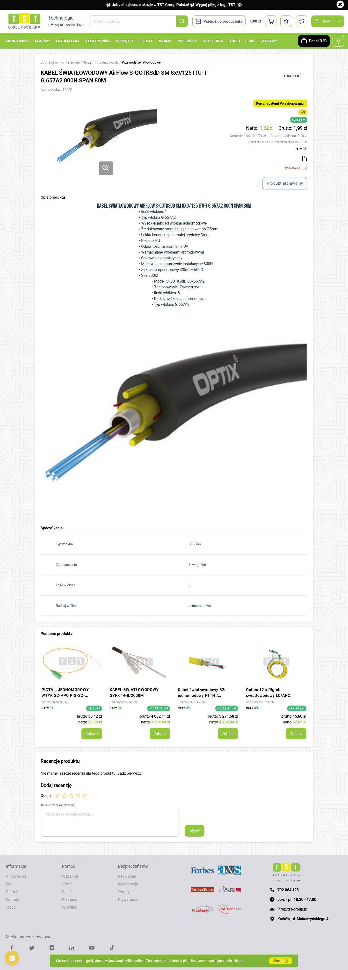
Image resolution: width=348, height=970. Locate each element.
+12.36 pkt (296, 708)
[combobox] (138, 21)
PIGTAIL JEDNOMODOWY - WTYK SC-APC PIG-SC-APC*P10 (67, 695)
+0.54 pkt (298, 120)
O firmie (12, 891)
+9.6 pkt (94, 708)
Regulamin (127, 876)
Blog (10, 884)
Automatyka (67, 40)
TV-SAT (146, 40)
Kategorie (72, 62)
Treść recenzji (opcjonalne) (58, 805)
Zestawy (269, 40)
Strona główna (51, 62)
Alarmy (42, 40)
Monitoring (17, 40)
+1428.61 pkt (226, 708)
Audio (234, 40)
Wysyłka (69, 907)
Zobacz (91, 733)
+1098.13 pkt (158, 708)
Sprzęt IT (125, 40)
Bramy (165, 40)
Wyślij (194, 830)
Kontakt (12, 899)
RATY (301, 148)
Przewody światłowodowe (141, 62)
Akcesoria (213, 40)
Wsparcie (70, 876)
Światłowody (109, 62)
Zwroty (124, 891)
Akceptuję (280, 960)
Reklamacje (128, 884)
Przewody (187, 40)
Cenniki (68, 891)
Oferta (67, 884)
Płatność (69, 899)
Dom (250, 40)
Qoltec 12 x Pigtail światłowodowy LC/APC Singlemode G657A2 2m (268, 695)
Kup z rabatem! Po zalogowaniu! (280, 103)
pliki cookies (134, 960)
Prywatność (128, 899)
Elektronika (98, 40)
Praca (11, 907)
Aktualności (16, 876)
